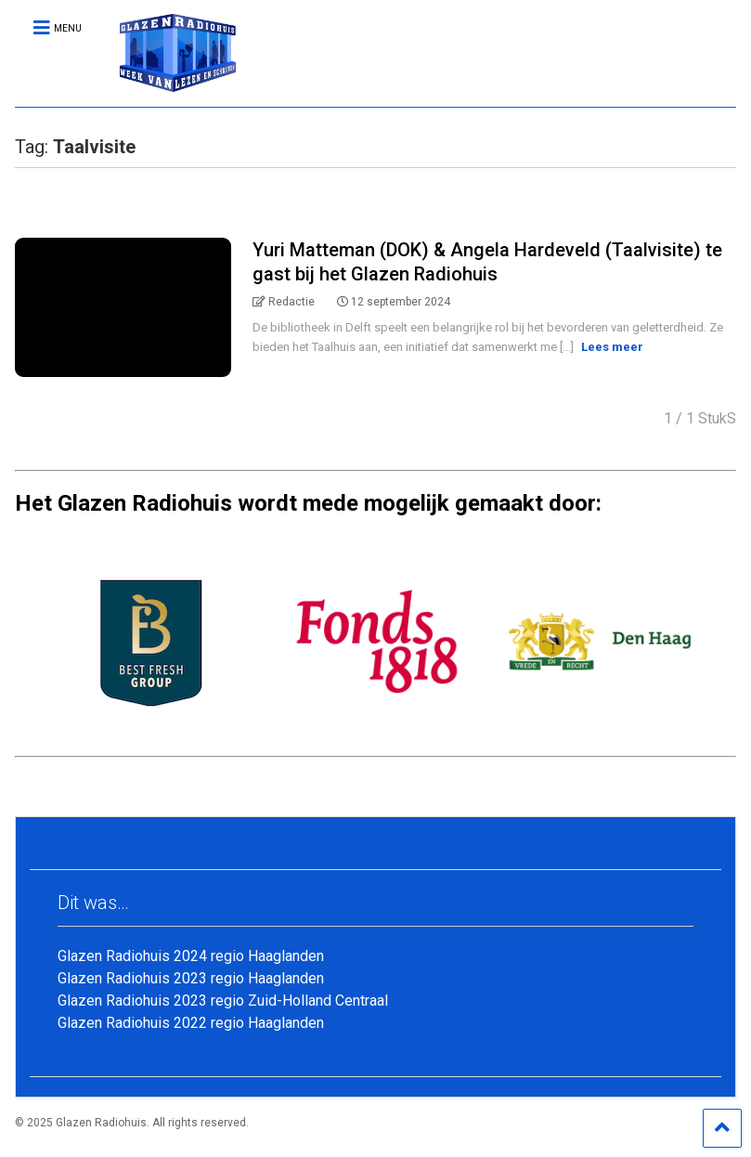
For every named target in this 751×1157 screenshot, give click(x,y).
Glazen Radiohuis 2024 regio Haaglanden (191, 956)
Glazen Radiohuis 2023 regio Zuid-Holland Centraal (223, 1000)
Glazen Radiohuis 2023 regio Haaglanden (191, 978)
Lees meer (612, 347)
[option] (154, 642)
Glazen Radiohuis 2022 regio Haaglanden (191, 1023)
